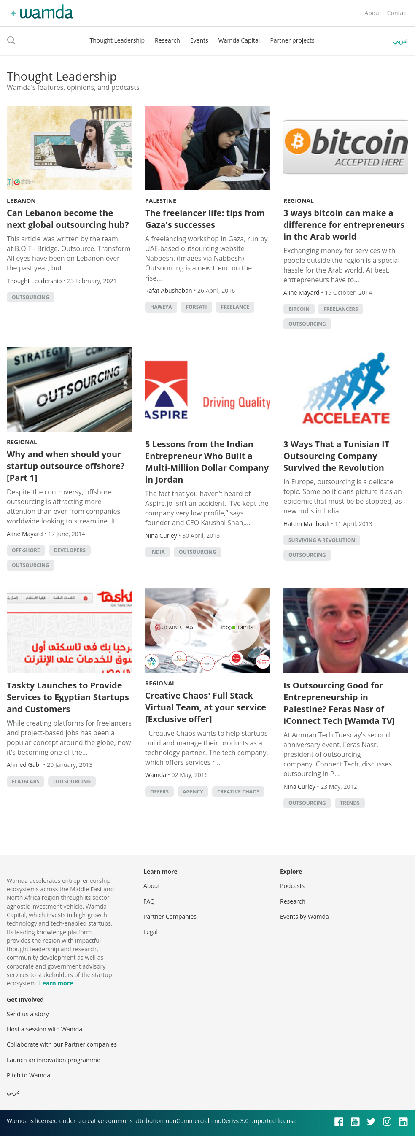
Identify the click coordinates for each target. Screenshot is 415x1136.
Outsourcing (30, 297)
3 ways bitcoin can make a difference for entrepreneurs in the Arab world (343, 224)
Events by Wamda (304, 916)
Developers (70, 550)
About (372, 13)
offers (159, 791)
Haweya (161, 306)
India (157, 552)
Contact (397, 13)
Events (199, 40)
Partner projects (292, 40)
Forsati (196, 306)
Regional (298, 201)
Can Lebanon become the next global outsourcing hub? (68, 218)
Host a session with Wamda (44, 1029)
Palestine (160, 201)
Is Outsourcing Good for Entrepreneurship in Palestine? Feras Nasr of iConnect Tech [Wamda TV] (339, 703)
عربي (400, 40)
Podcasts (292, 886)
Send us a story (28, 1014)
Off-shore (26, 550)
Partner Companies (170, 916)
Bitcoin (299, 309)
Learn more (56, 983)
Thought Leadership (117, 40)
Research (167, 40)
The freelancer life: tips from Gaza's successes (205, 218)
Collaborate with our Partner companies (62, 1044)
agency (193, 791)
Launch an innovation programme (53, 1060)
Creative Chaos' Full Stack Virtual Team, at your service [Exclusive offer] (205, 707)
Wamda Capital (239, 40)
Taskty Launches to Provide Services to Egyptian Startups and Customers (68, 697)
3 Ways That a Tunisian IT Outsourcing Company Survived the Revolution (336, 455)
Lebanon (21, 201)
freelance (235, 306)
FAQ (149, 901)
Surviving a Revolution (321, 540)
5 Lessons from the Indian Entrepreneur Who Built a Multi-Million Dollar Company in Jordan (207, 461)
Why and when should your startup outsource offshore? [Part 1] (65, 465)
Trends (350, 803)
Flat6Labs (25, 781)
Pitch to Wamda (28, 1075)
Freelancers (340, 309)
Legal (150, 932)
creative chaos (238, 791)
